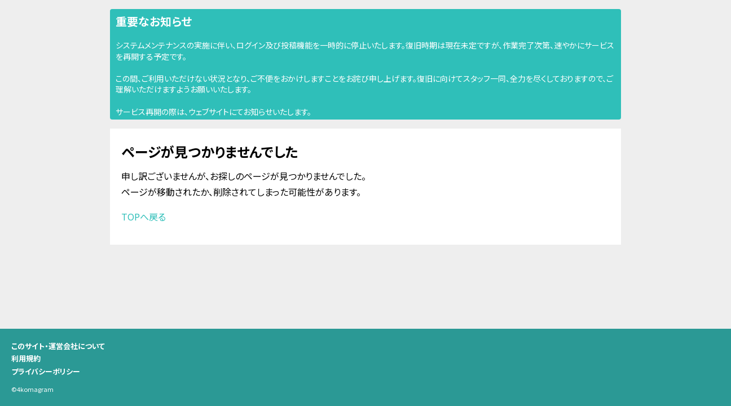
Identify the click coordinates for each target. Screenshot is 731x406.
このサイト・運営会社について (58, 346)
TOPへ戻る (143, 216)
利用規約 (26, 358)
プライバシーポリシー (45, 371)
